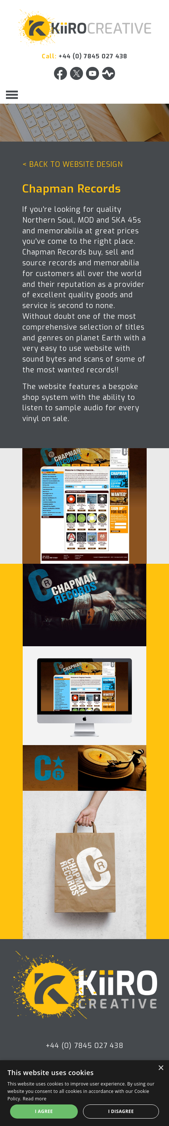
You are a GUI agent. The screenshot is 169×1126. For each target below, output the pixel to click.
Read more (35, 1099)
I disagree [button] (121, 1111)
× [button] (160, 1068)
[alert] (84, 1093)
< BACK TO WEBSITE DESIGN (72, 164)
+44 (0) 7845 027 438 (92, 56)
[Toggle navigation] (12, 95)
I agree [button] (44, 1111)
